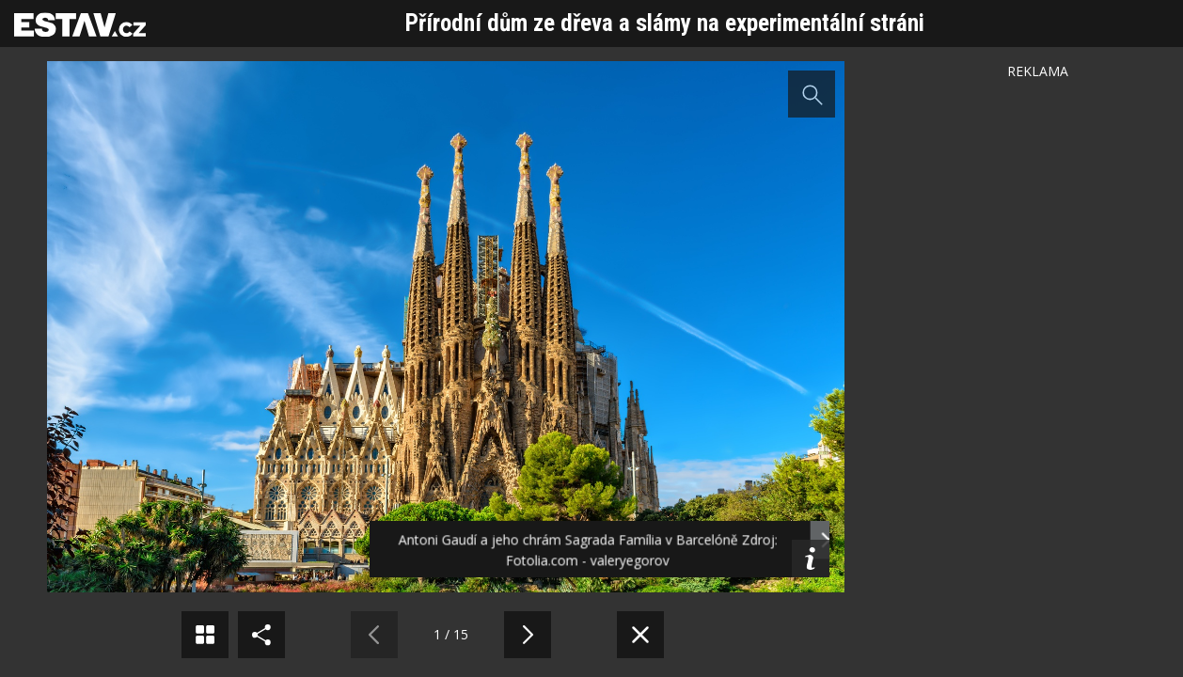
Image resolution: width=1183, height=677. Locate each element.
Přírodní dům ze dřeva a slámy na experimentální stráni (664, 23)
